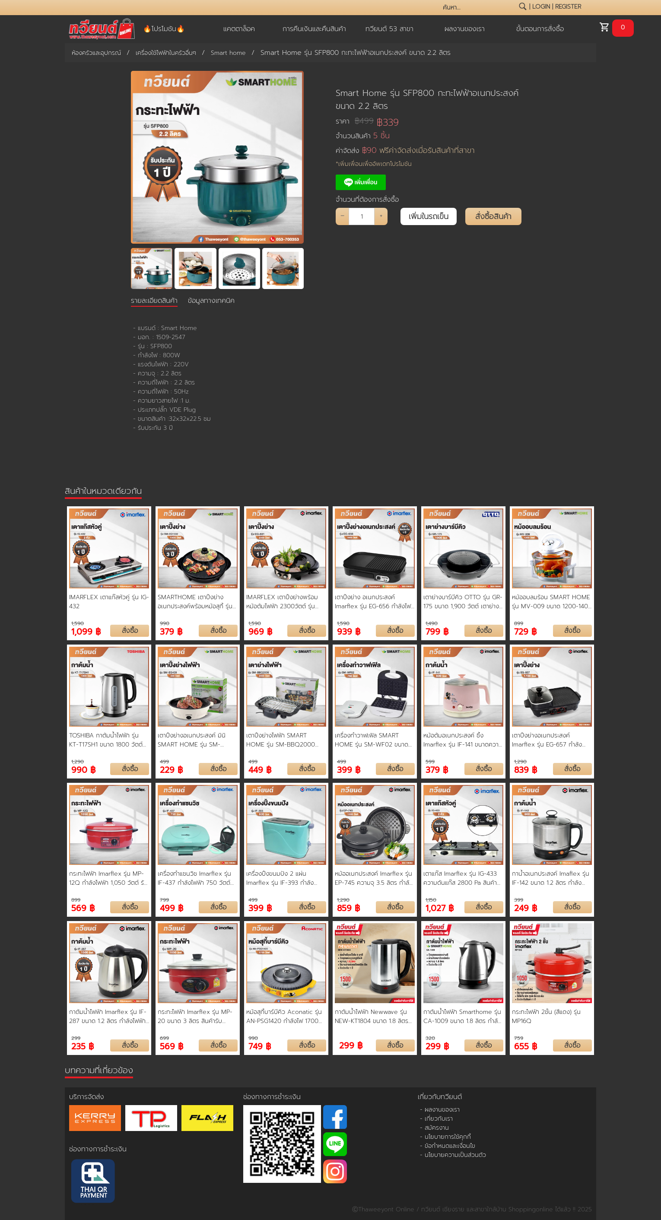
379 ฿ (171, 631)
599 (430, 761)
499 (164, 761)
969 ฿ (260, 631)
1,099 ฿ (86, 631)
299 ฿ (350, 1045)
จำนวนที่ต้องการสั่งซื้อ (367, 199)
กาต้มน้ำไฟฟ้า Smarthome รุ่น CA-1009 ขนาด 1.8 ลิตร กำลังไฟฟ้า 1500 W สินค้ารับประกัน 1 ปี (462, 1016)
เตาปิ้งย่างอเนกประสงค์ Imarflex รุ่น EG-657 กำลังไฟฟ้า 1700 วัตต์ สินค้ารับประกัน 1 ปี (547, 740)
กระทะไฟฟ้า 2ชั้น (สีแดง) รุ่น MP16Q (546, 1016)
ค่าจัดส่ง (405, 150)
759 (518, 1038)
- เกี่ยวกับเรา (436, 1118)
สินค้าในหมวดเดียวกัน (103, 490)
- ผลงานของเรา (440, 1109)
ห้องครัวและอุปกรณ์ (96, 52)
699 (164, 1038)
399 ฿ (348, 769)
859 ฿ (348, 907)
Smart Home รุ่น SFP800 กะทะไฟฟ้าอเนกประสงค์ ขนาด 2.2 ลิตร (427, 99)
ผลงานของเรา (465, 29)
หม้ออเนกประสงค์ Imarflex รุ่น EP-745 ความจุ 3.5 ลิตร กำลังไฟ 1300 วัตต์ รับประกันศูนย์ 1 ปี (374, 878)
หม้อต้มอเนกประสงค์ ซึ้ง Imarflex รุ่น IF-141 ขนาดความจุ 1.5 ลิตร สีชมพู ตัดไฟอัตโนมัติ (463, 740)
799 (164, 900)
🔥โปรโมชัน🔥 (164, 29)
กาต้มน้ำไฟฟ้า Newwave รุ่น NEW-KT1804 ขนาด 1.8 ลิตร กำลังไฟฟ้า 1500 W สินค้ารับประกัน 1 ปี (371, 1016)
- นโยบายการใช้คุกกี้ (445, 1136)
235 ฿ (82, 1045)
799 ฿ (437, 631)
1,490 (432, 623)
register (568, 6)
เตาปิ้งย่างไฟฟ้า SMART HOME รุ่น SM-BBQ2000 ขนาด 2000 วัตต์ (280, 740)
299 (75, 1038)
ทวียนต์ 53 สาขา (389, 29)
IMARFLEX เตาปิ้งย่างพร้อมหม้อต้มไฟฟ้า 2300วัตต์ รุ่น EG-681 (282, 602)
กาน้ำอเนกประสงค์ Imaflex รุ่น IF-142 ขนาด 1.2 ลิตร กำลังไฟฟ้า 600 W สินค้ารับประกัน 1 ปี (551, 878)
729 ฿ (525, 631)
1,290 (77, 761)
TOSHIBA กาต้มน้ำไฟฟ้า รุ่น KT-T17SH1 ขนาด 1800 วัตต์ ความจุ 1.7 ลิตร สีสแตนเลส (106, 740)
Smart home (228, 52)
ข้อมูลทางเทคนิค (211, 300)
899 (518, 623)
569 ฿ (83, 907)
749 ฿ (259, 1045)
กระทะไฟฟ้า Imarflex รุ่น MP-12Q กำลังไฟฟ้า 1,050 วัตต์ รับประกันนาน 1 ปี (108, 878)
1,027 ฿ (440, 907)
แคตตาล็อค (239, 29)
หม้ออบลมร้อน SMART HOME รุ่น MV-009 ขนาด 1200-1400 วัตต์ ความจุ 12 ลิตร (552, 602)
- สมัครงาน (434, 1127)
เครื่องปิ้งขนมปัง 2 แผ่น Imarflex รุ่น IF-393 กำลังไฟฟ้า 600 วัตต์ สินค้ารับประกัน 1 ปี (285, 878)
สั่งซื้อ (130, 631)
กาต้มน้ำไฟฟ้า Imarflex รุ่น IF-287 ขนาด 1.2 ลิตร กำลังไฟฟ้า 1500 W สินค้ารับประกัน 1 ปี (107, 1016)
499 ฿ (171, 907)
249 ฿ (525, 907)
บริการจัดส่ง (86, 1097)
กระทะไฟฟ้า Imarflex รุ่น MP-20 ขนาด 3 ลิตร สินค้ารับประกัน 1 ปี (195, 1016)
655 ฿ (525, 1045)
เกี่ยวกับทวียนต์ (440, 1097)
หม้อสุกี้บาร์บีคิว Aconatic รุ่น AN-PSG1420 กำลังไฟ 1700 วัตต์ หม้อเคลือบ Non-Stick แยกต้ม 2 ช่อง (284, 1016)
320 (430, 1038)
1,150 (431, 900)
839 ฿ (525, 769)
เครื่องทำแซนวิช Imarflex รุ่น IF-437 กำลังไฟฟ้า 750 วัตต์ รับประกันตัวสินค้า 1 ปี (194, 878)
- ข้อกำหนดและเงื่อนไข (447, 1145)
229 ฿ (171, 769)
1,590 (77, 623)
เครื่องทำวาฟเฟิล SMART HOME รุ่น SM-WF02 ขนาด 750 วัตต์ (371, 740)
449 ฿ (259, 769)
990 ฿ (83, 769)
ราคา (355, 121)
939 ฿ (348, 631)
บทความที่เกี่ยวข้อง (99, 1070)
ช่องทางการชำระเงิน (98, 1149)
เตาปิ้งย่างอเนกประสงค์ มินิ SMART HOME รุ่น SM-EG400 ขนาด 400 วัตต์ (192, 740)
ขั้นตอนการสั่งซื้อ (540, 29)
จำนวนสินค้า (363, 136)
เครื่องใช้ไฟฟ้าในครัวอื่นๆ (166, 52)
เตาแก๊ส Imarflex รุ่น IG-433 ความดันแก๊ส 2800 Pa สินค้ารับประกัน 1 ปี (460, 878)
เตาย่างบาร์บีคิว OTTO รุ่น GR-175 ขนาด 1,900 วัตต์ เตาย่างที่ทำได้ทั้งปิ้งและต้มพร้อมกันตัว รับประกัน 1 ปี (463, 602)
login (541, 6)
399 (518, 900)
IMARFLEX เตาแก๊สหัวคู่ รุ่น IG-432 (109, 602)
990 (164, 623)
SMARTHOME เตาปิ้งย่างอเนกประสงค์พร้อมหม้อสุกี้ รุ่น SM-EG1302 (195, 602)
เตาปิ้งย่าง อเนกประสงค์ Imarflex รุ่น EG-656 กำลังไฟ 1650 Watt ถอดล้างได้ (373, 602)
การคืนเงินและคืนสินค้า (314, 29)
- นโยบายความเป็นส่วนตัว (453, 1155)
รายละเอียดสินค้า (154, 300)
